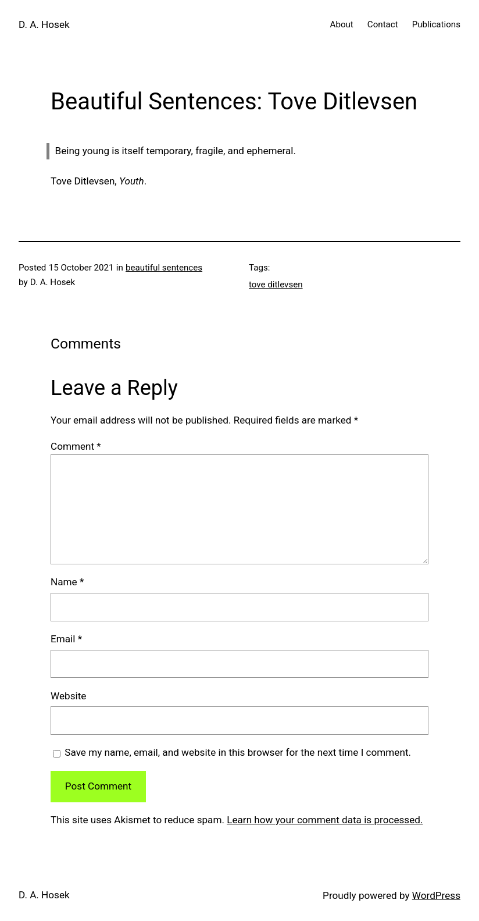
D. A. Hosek (44, 24)
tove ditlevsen (276, 284)
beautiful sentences (164, 267)
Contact (382, 24)
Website (68, 696)
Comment (76, 446)
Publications (436, 24)
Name (67, 582)
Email (66, 639)
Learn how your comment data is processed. (325, 820)
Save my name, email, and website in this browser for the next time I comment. (238, 752)
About (341, 24)
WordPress (436, 895)
